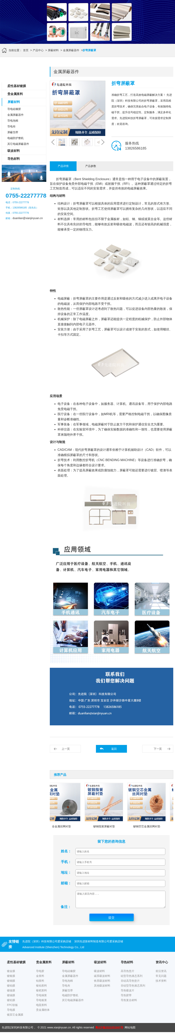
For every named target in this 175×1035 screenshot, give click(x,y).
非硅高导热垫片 (130, 983)
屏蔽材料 (53, 50)
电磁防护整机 (15, 138)
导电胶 (40, 973)
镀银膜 (11, 978)
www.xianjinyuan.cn (59, 1030)
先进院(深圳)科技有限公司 (17, 1030)
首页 (25, 50)
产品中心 (38, 50)
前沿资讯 (161, 973)
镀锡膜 (11, 998)
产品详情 (63, 166)
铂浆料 (40, 983)
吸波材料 (13, 150)
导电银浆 (41, 1003)
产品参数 (90, 166)
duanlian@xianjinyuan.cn (28, 218)
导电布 (11, 126)
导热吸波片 (127, 993)
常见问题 (161, 978)
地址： (66, 872)
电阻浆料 (41, 1007)
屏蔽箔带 (12, 132)
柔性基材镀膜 (16, 86)
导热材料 (13, 158)
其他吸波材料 (102, 988)
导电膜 (11, 1012)
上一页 (66, 748)
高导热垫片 (127, 973)
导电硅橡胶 (14, 109)
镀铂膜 (11, 988)
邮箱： (66, 883)
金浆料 (40, 978)
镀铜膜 (11, 983)
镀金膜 (11, 973)
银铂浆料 (41, 988)
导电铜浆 (41, 998)
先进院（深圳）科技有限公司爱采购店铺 (46, 944)
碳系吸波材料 (102, 978)
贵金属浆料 (15, 94)
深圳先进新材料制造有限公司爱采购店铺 (98, 944)
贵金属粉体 (43, 1012)
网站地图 (130, 1030)
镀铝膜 (11, 1003)
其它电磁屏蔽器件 (18, 143)
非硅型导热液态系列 (133, 988)
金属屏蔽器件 (71, 50)
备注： (66, 910)
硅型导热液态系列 (131, 978)
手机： (66, 862)
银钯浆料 (41, 993)
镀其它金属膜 (15, 1017)
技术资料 (161, 983)
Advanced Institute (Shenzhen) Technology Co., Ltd (53, 950)
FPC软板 (12, 1007)
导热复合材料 (129, 1003)
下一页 (158, 748)
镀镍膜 (11, 993)
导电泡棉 (12, 120)
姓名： (66, 851)
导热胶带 (126, 998)
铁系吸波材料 (102, 983)
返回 (114, 748)
